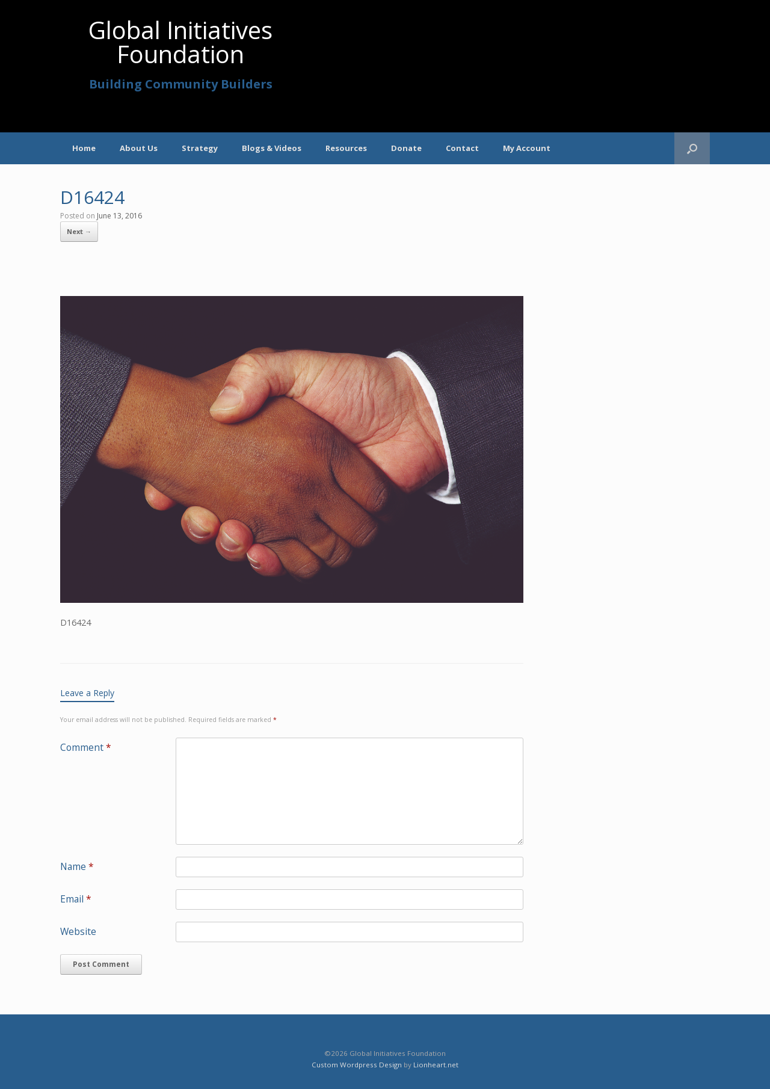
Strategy (200, 148)
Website (78, 931)
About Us (139, 148)
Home (84, 148)
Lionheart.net (435, 1064)
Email (75, 898)
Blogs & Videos (271, 148)
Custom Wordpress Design (357, 1064)
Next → (79, 231)
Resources (346, 148)
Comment (85, 747)
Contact (462, 148)
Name (77, 866)
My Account (526, 148)
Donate (406, 148)
